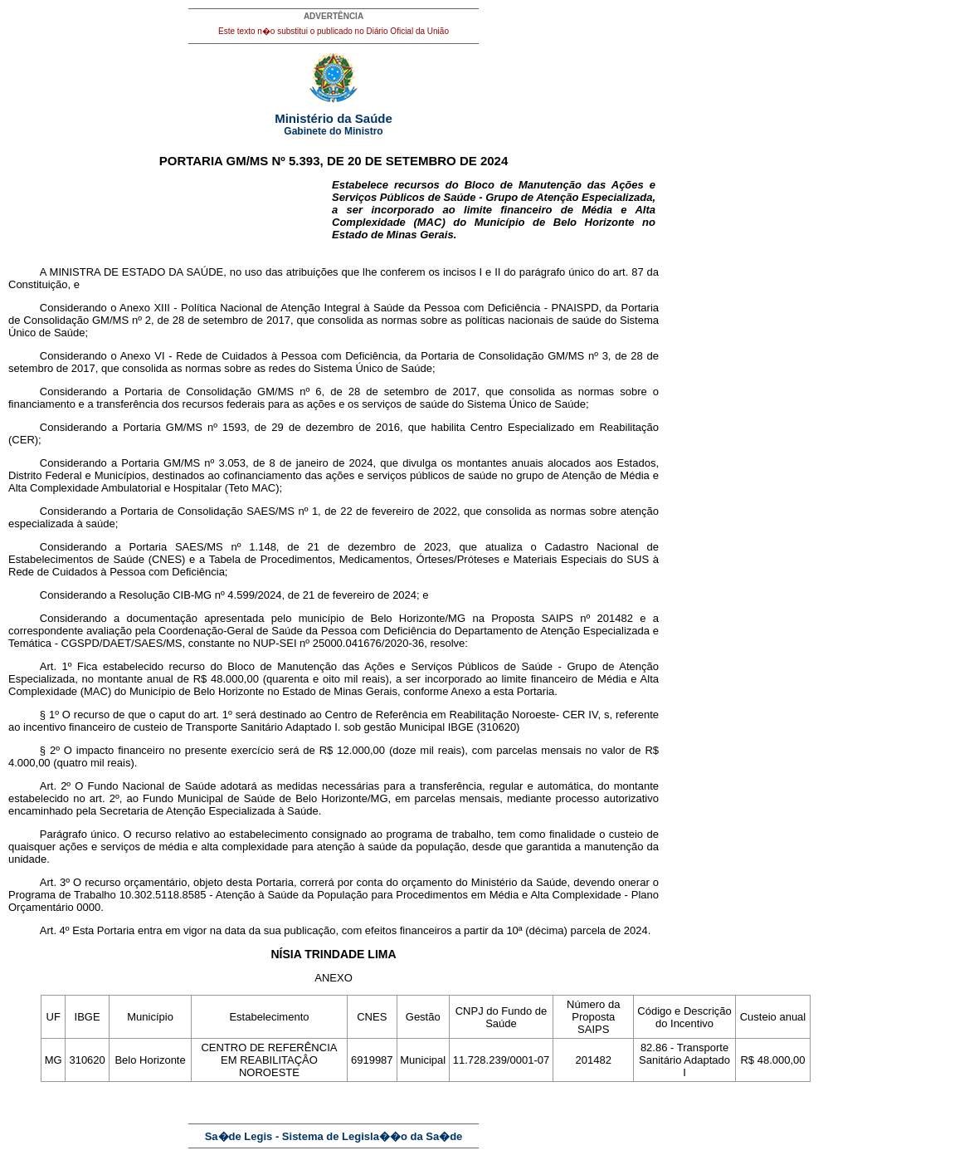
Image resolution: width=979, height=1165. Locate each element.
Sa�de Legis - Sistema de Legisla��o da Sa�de (334, 1136)
